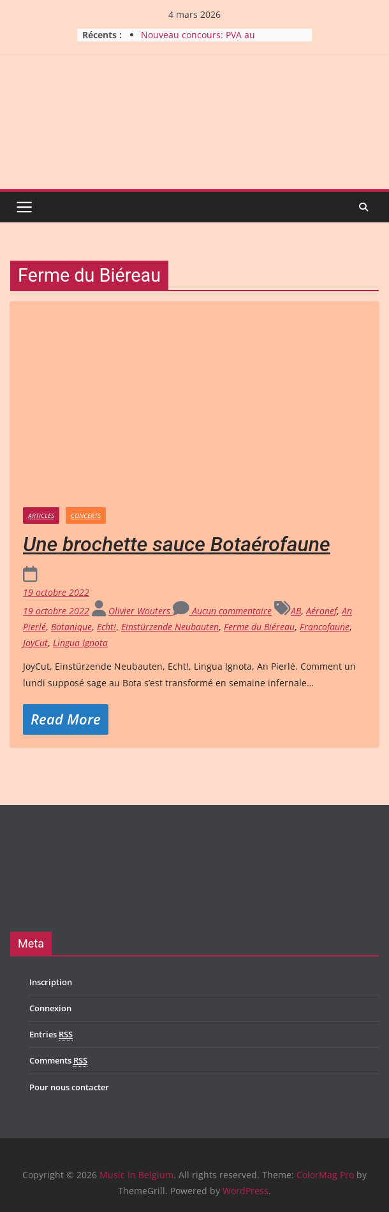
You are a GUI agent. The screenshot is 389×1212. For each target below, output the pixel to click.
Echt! (106, 627)
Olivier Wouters (140, 611)
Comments (58, 1061)
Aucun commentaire (222, 611)
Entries (51, 1034)
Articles (41, 515)
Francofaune (324, 627)
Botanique (71, 627)
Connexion (50, 1008)
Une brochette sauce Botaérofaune (176, 544)
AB (296, 611)
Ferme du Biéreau (259, 627)
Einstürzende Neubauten (170, 627)
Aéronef (321, 611)
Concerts (86, 515)
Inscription (50, 982)
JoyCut (35, 643)
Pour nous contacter (69, 1087)
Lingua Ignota (80, 643)
